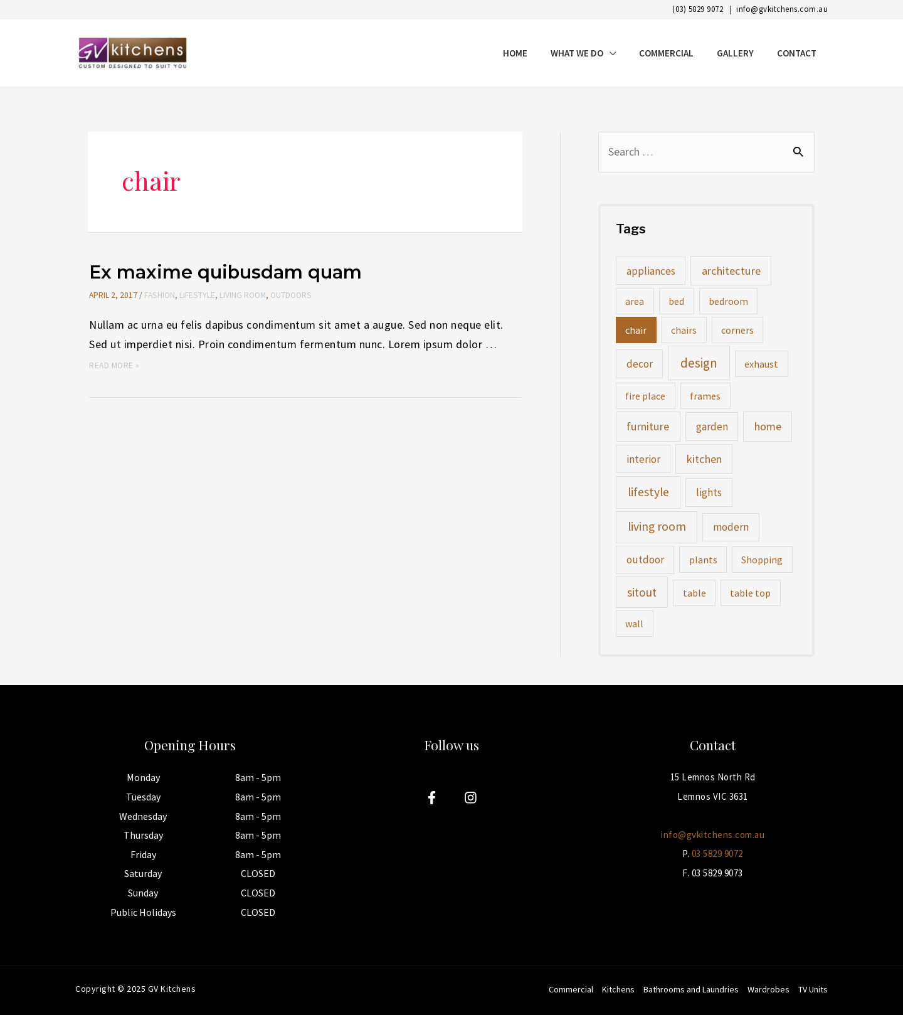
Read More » (114, 365)
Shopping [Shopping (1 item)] (762, 559)
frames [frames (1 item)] (705, 396)
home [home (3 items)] (767, 426)
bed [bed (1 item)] (676, 301)
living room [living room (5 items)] (657, 526)
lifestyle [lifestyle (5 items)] (648, 491)
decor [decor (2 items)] (639, 364)
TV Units (813, 989)
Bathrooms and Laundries (691, 989)
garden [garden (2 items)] (712, 426)
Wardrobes (768, 989)
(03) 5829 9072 (697, 9)
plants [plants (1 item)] (703, 559)
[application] (624, 53)
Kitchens (618, 989)
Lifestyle (196, 295)
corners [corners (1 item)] (737, 330)
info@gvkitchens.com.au (782, 9)
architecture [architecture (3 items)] (731, 270)
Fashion (159, 295)
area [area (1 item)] (634, 301)
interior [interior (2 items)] (643, 459)
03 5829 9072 (717, 853)
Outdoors (289, 295)
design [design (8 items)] (698, 362)
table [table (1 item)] (694, 593)
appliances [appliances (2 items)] (650, 271)
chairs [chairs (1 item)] (684, 330)
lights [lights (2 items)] (709, 492)
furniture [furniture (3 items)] (647, 426)
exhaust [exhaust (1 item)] (761, 364)
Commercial (571, 989)
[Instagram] (470, 797)
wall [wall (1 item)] (634, 623)
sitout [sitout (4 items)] (642, 592)
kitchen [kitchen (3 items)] (704, 459)
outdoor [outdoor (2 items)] (645, 559)
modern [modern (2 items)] (731, 527)
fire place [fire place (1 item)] (645, 396)
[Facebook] (431, 797)
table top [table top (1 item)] (750, 593)
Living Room (241, 295)
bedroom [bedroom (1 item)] (728, 301)
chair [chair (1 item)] (636, 330)
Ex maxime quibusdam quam (225, 272)
